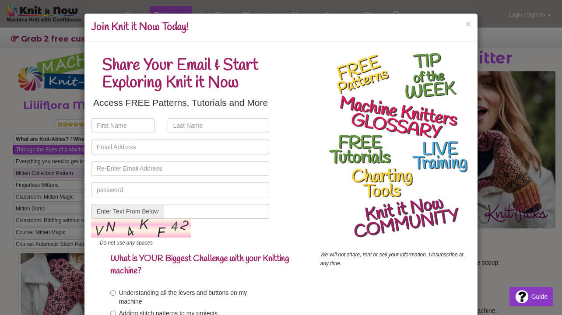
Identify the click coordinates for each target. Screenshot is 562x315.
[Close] (468, 23)
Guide (531, 296)
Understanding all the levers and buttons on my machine (178, 297)
